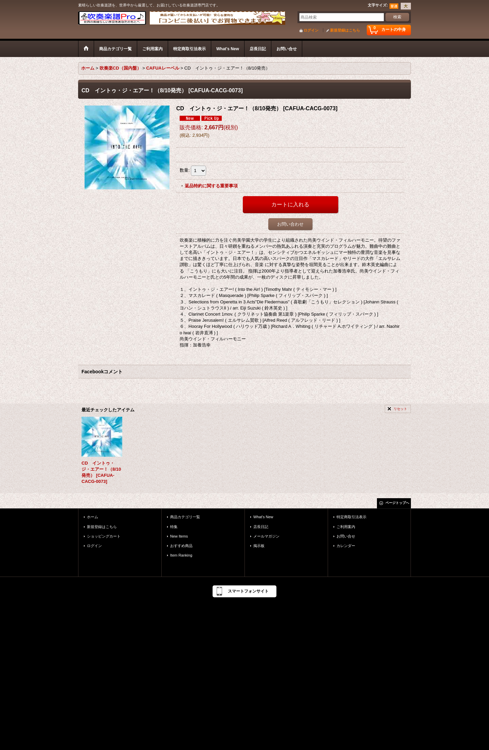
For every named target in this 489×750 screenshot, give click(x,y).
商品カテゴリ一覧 (185, 517)
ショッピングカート (104, 536)
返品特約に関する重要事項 (211, 185)
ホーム (92, 517)
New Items (179, 536)
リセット (400, 409)
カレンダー (346, 546)
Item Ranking (181, 555)
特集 (174, 527)
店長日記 (260, 527)
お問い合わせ (290, 224)
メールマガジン (266, 536)
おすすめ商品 (181, 546)
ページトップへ (397, 503)
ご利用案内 (346, 527)
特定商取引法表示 (351, 517)
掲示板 (259, 546)
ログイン (311, 30)
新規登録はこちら (345, 30)
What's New (263, 517)
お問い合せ (346, 536)
